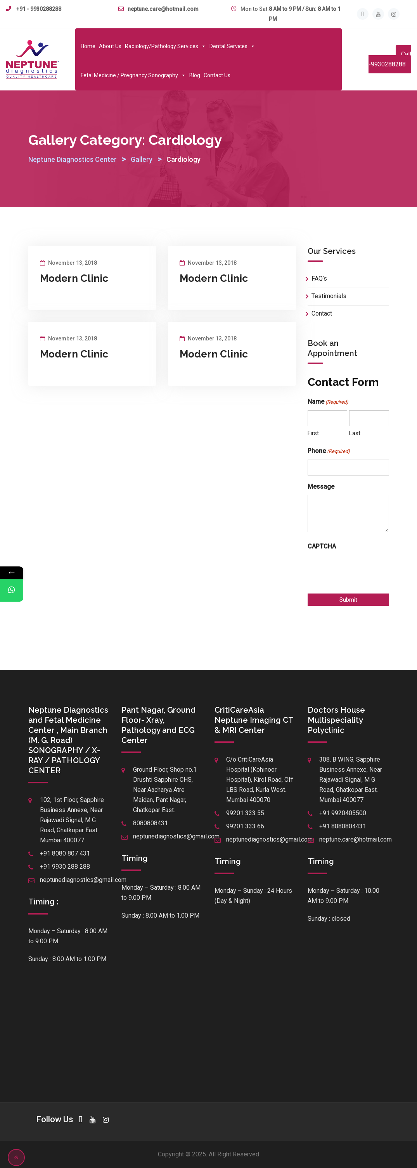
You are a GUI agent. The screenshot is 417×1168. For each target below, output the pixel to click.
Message (321, 486)
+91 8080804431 (342, 826)
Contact (321, 313)
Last (354, 433)
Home (88, 46)
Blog (194, 75)
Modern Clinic (74, 278)
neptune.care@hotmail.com (163, 9)
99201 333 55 (245, 813)
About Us (110, 46)
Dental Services (232, 46)
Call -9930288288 (390, 59)
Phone (329, 451)
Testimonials (328, 296)
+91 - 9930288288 (38, 9)
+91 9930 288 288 (65, 866)
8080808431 (150, 823)
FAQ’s (319, 278)
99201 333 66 (245, 826)
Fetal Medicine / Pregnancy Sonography (133, 75)
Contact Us (217, 75)
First (313, 433)
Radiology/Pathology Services (165, 46)
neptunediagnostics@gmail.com (83, 879)
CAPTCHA (322, 546)
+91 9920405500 (342, 813)
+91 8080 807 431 (65, 853)
